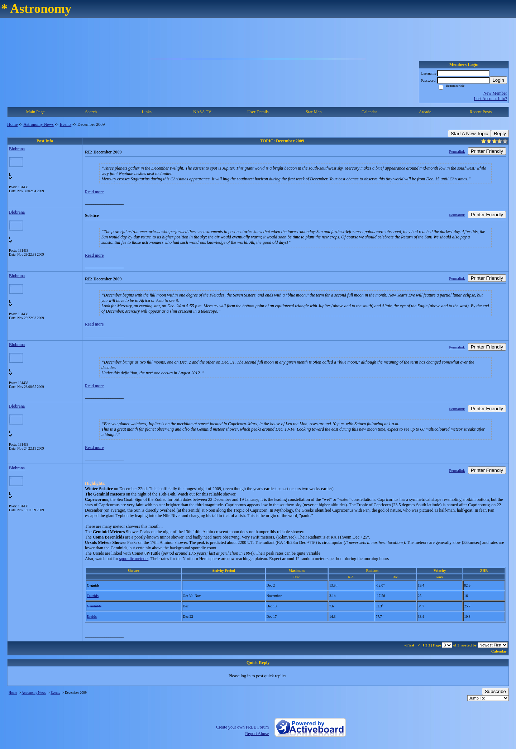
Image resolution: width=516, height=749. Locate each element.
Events (66, 124)
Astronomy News (38, 124)
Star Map (313, 111)
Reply (500, 133)
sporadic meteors (134, 558)
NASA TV (202, 111)
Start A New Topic (469, 133)
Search (91, 111)
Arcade (425, 111)
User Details (258, 111)
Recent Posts (480, 111)
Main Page (35, 111)
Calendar (369, 111)
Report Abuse (257, 733)
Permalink (457, 151)
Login (498, 80)
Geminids (94, 606)
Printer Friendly (487, 151)
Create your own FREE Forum (242, 727)
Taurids (93, 596)
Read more (94, 191)
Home (12, 124)
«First (409, 645)
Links (147, 111)
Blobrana (17, 148)
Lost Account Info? (490, 98)
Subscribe (495, 691)
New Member (495, 93)
